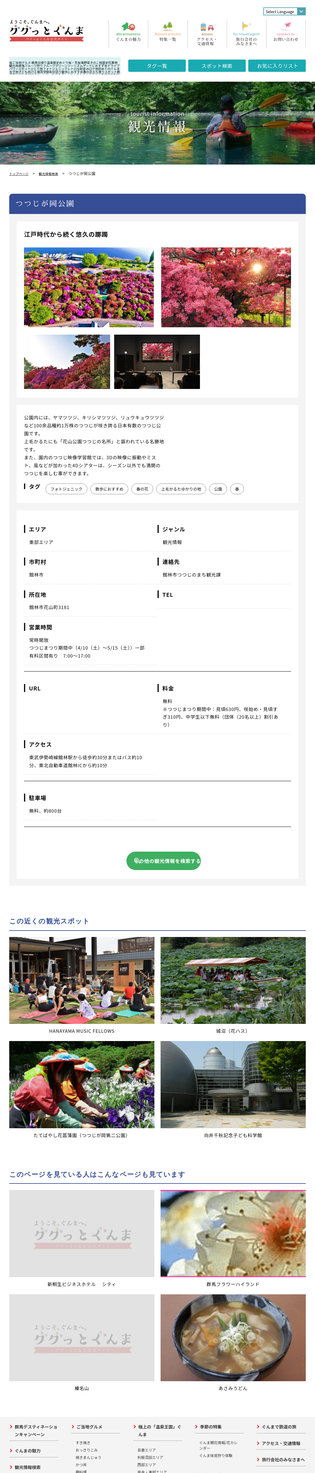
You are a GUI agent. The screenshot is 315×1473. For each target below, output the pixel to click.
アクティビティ (214, 1183)
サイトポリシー (98, 1456)
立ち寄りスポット (104, 71)
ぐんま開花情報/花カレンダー (218, 1154)
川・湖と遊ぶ (210, 1206)
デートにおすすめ (95, 65)
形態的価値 (85, 1259)
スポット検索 (217, 65)
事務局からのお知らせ (279, 1200)
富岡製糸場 (85, 1230)
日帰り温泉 (45, 62)
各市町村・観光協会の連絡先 (279, 1238)
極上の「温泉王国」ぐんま (159, 1139)
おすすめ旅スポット (34, 1209)
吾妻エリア (23, 1231)
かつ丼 (81, 1173)
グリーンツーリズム (69, 65)
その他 (81, 1195)
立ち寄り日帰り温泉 (157, 1200)
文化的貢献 (85, 1267)
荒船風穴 (83, 1252)
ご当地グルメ (89, 1136)
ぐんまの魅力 (28, 1159)
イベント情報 (28, 1192)
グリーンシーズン (217, 1225)
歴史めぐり (60, 62)
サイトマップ (272, 1255)
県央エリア (23, 1239)
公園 (218, 489)
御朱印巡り (54, 71)
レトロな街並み (78, 68)
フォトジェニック (55, 68)
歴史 (105, 62)
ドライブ (113, 65)
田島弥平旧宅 (87, 1237)
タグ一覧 (157, 65)
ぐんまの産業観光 (217, 1275)
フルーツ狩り (34, 65)
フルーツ (49, 65)
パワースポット (20, 68)
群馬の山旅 (210, 1258)
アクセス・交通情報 (281, 1152)
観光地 (13, 65)
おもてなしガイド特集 (279, 1248)
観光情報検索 (54, 173)
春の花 (87, 71)
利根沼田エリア (27, 1224)
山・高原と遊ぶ (212, 1199)
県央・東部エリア (152, 1180)
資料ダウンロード (275, 1228)
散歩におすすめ (72, 71)
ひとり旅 (37, 68)
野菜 (87, 62)
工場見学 (40, 71)
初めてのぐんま (109, 68)
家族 (21, 65)
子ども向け (26, 71)
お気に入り (277, 65)
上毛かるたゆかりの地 (181, 489)
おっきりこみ (87, 1158)
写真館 (266, 1220)
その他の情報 (275, 1185)
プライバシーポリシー (58, 1456)
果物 (114, 62)
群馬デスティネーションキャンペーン (36, 1139)
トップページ (20, 173)
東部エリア (23, 1246)
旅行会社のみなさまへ (283, 1168)
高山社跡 (83, 1245)
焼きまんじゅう (89, 1166)
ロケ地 (93, 68)
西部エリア (23, 1254)
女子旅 (13, 71)
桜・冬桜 (74, 62)
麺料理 (81, 1180)
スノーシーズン (215, 1242)
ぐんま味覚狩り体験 (215, 1164)
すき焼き (83, 1151)
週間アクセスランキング (279, 1210)
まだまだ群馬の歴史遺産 (98, 1290)
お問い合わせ (20, 1456)
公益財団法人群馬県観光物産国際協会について (78, 1426)
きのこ (94, 62)
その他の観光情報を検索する (167, 861)
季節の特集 (210, 1136)
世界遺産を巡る (92, 1215)
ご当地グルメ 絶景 (25, 62)
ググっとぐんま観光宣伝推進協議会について (78, 1359)
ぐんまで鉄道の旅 (279, 1136)
